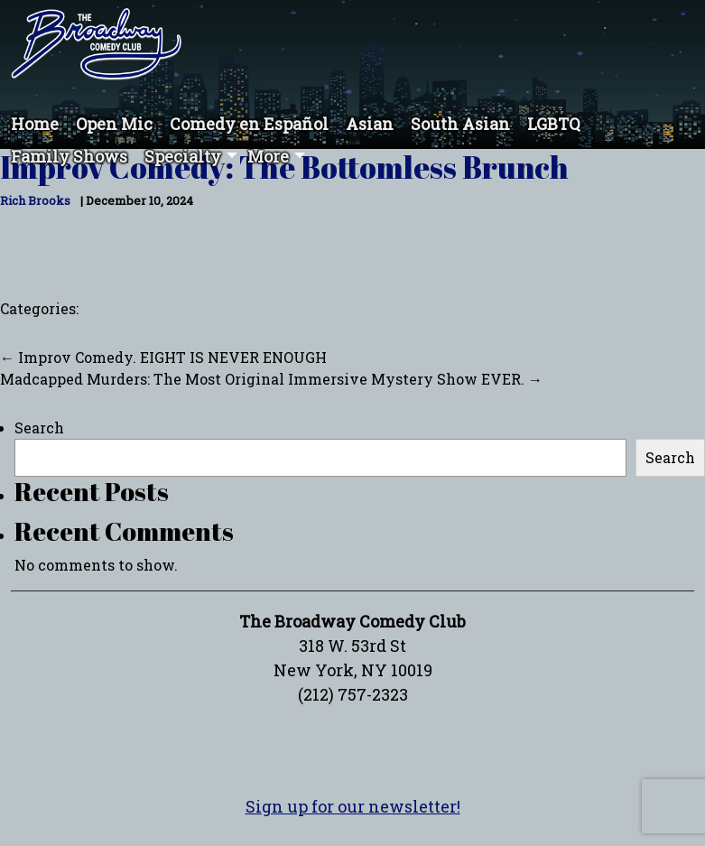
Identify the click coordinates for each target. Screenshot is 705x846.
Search (39, 427)
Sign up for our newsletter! (353, 806)
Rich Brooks (35, 200)
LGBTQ (553, 124)
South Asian (460, 124)
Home (35, 124)
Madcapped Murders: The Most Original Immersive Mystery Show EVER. (271, 378)
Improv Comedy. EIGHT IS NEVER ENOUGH (163, 357)
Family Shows (69, 156)
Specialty (182, 156)
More (268, 156)
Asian (370, 124)
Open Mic (114, 124)
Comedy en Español (249, 124)
